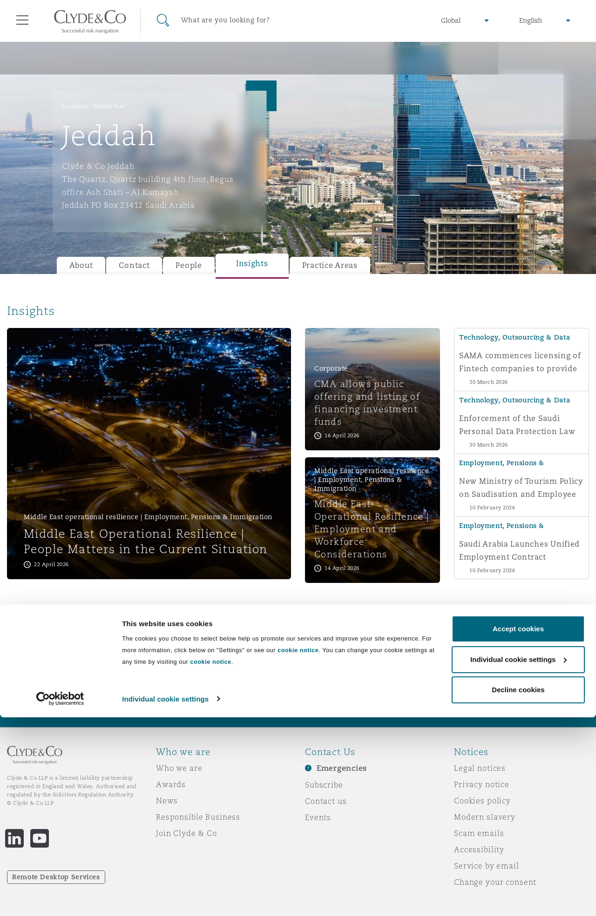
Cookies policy (482, 800)
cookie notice (298, 849)
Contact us (326, 801)
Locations (75, 106)
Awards (171, 784)
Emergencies (342, 768)
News (166, 800)
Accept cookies (518, 828)
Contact (134, 265)
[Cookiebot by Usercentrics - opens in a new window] (60, 898)
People (189, 265)
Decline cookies (518, 889)
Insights (252, 263)
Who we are (179, 768)
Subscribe (324, 784)
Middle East (109, 106)
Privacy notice (481, 784)
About (81, 265)
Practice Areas (330, 265)
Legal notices (480, 768)
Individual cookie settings (165, 898)
